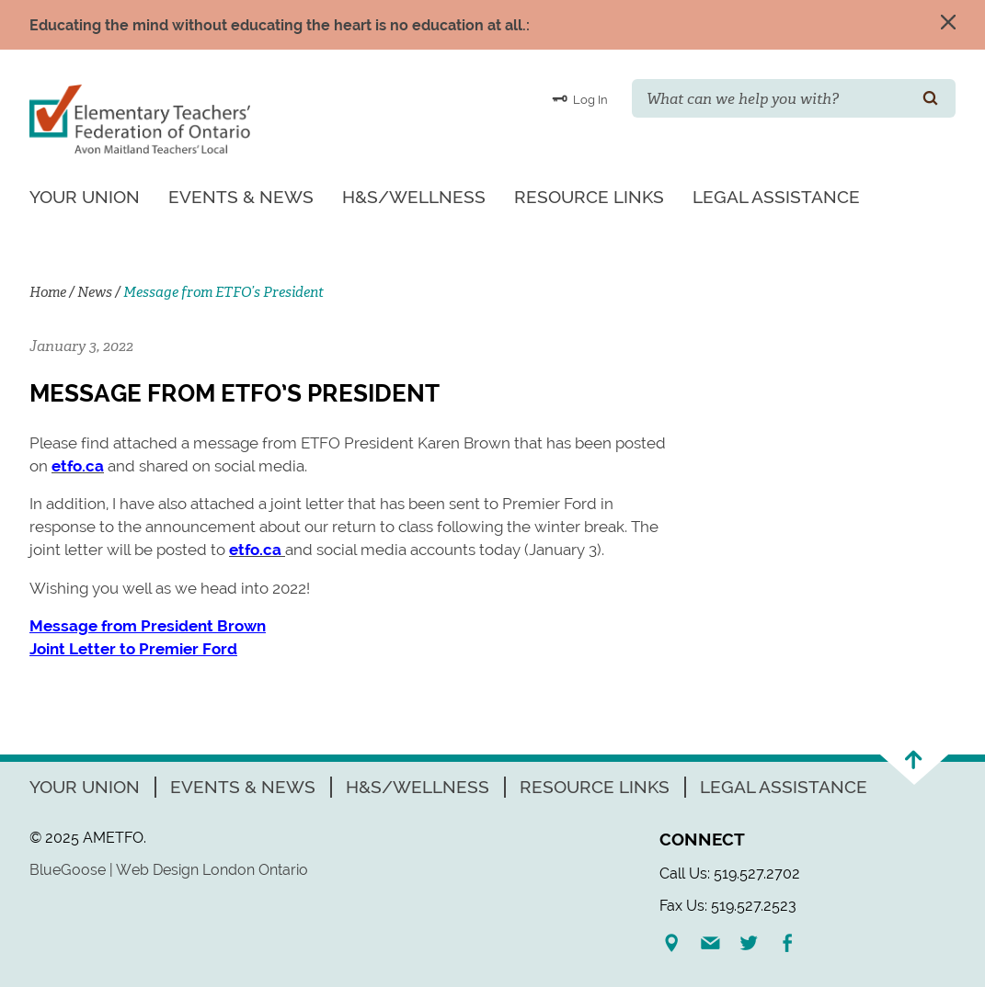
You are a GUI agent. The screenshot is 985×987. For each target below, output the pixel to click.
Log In (580, 98)
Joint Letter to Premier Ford (133, 649)
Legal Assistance (776, 197)
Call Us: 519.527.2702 (729, 873)
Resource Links (589, 197)
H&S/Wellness (414, 197)
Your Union (84, 197)
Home (47, 292)
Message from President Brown (147, 626)
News (94, 292)
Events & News (241, 197)
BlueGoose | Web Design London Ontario (168, 870)
